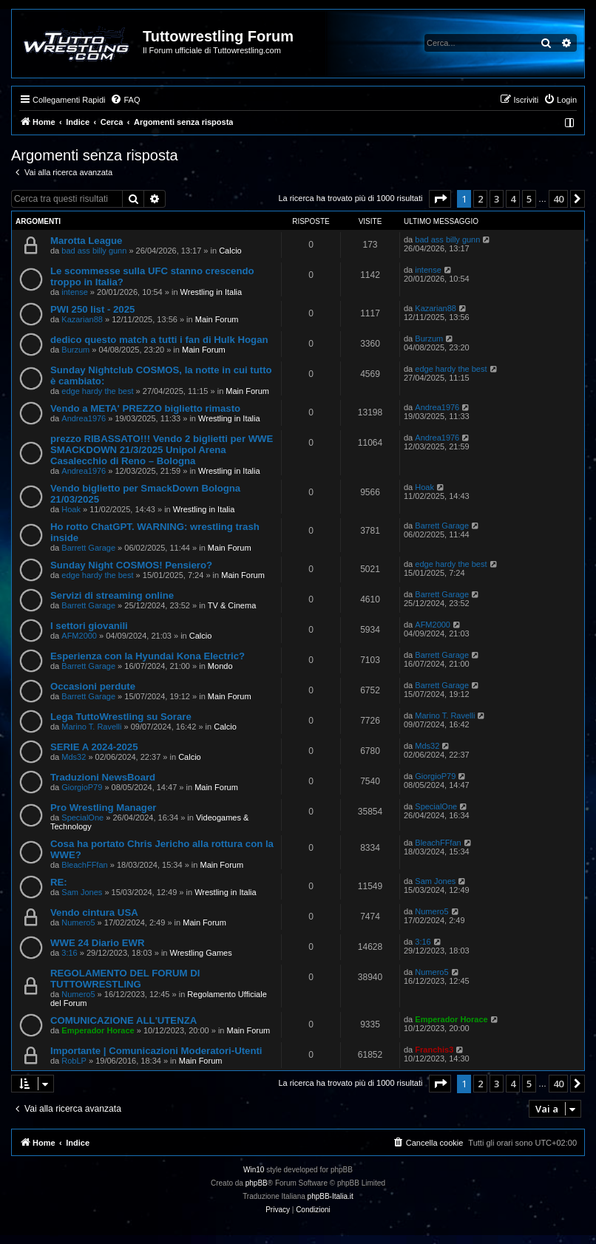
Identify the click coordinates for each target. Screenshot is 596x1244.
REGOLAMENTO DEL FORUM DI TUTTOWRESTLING (125, 979)
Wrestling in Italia (211, 292)
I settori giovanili (89, 625)
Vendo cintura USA (94, 912)
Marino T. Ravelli (91, 726)
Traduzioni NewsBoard (102, 777)
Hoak (71, 509)
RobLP (74, 1060)
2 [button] (480, 198)
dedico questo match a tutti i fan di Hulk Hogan (159, 339)
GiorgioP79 (81, 787)
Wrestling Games (201, 952)
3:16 (69, 952)
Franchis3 (434, 1049)
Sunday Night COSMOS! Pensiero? (131, 565)
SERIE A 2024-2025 (94, 746)
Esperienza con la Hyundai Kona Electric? (147, 656)
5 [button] (529, 198)
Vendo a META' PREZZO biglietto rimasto (145, 408)
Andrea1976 (83, 418)
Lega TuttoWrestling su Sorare (121, 716)
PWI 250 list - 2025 (92, 309)
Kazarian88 (82, 319)
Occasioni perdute (92, 686)
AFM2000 (79, 635)
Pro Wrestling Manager (103, 807)
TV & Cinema (232, 605)
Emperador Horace (97, 1030)
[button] (440, 199)
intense (74, 292)
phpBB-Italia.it (330, 1196)
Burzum (75, 349)
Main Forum (217, 319)
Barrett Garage (88, 547)
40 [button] (558, 198)
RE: (58, 882)
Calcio (230, 250)
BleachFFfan (84, 864)
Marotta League (86, 240)
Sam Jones (81, 892)
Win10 (253, 1170)
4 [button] (512, 198)
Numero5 (78, 922)
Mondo (220, 666)
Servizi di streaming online (112, 595)
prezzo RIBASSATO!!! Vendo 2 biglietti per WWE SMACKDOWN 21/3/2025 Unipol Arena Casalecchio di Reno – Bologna (161, 449)
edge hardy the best (97, 391)
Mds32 (73, 756)
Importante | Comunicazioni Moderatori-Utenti (156, 1050)
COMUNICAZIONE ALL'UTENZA (123, 1020)
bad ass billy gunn (93, 250)
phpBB (256, 1183)
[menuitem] (125, 100)
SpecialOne (82, 817)
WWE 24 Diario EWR (97, 942)
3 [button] (496, 198)
